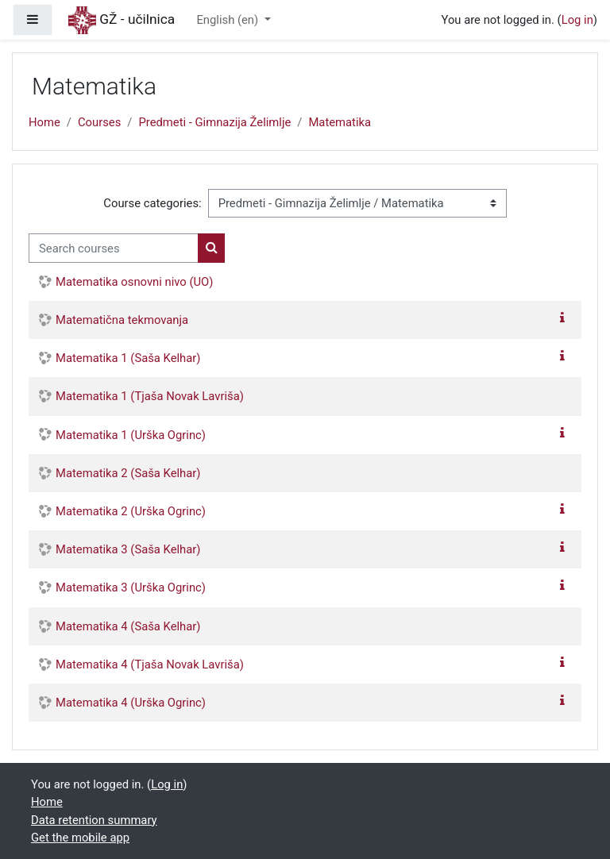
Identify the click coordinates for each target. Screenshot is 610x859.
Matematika (339, 122)
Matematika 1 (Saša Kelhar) (128, 358)
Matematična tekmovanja (122, 320)
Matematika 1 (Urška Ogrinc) (131, 435)
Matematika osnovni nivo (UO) (134, 282)
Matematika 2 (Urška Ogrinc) (131, 511)
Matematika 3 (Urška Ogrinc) (131, 587)
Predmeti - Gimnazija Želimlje (214, 122)
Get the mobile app (80, 837)
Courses (99, 122)
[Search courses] (114, 247)
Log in (577, 20)
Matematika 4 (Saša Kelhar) (128, 626)
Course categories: (152, 203)
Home (44, 122)
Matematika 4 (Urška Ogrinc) (131, 702)
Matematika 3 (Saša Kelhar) (128, 549)
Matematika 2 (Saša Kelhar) (128, 473)
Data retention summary (94, 820)
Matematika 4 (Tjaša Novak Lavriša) (150, 664)
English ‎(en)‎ (228, 20)
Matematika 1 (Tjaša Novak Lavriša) (150, 396)
